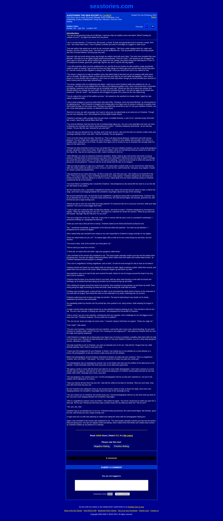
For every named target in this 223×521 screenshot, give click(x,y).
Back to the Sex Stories (73, 511)
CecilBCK (107, 15)
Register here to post (136, 507)
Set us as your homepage (128, 511)
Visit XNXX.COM (90, 511)
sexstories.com (111, 6)
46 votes (128, 435)
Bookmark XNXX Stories (107, 511)
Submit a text (144, 511)
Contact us (154, 511)
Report (153, 17)
